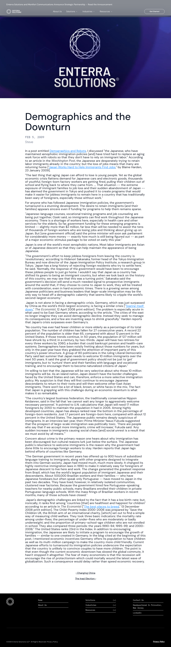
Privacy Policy (159, 641)
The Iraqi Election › (85, 578)
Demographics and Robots (68, 151)
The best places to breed (101, 506)
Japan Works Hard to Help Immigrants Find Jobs (82, 167)
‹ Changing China (85, 573)
